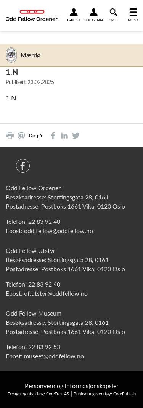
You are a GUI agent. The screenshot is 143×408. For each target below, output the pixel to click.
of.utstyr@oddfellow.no (56, 293)
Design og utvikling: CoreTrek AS (38, 393)
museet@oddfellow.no (54, 355)
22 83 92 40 (44, 221)
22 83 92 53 (44, 346)
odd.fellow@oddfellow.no (58, 230)
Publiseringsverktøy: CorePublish (105, 393)
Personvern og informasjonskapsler (72, 385)
